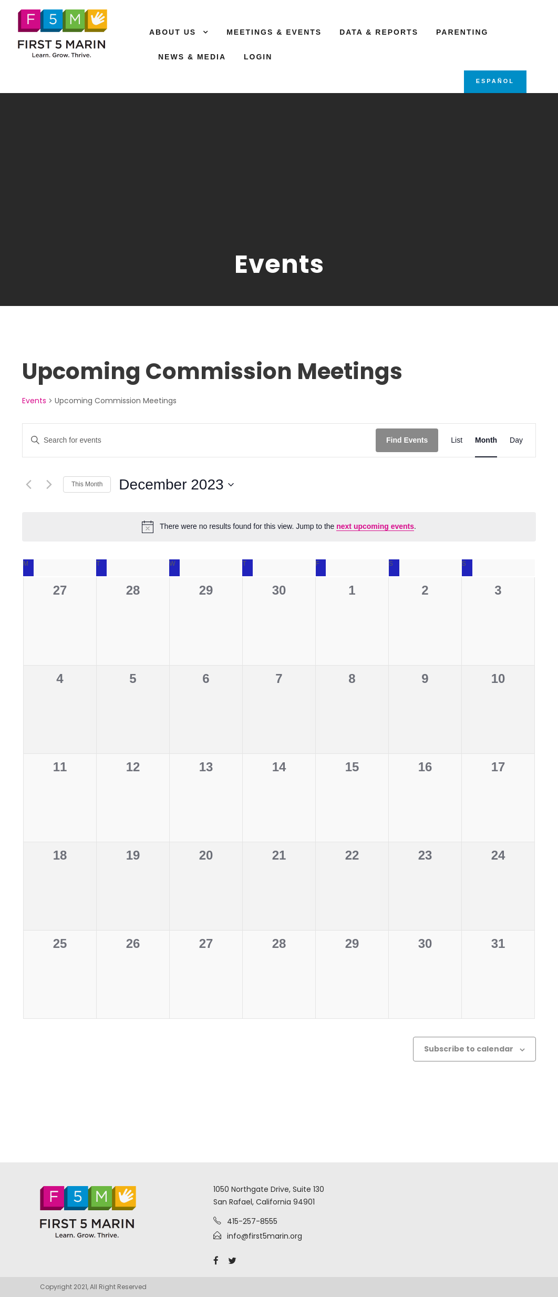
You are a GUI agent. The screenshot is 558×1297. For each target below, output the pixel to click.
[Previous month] (28, 484)
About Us (172, 32)
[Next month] (49, 484)
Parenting (462, 32)
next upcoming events (375, 526)
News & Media (192, 57)
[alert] (279, 527)
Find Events (407, 440)
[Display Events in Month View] (486, 440)
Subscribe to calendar (468, 1049)
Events (34, 401)
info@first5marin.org (264, 1236)
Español (495, 81)
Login (258, 57)
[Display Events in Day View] (516, 440)
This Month (86, 484)
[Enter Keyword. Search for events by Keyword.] (199, 440)
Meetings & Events (274, 32)
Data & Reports (378, 32)
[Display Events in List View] (456, 440)
